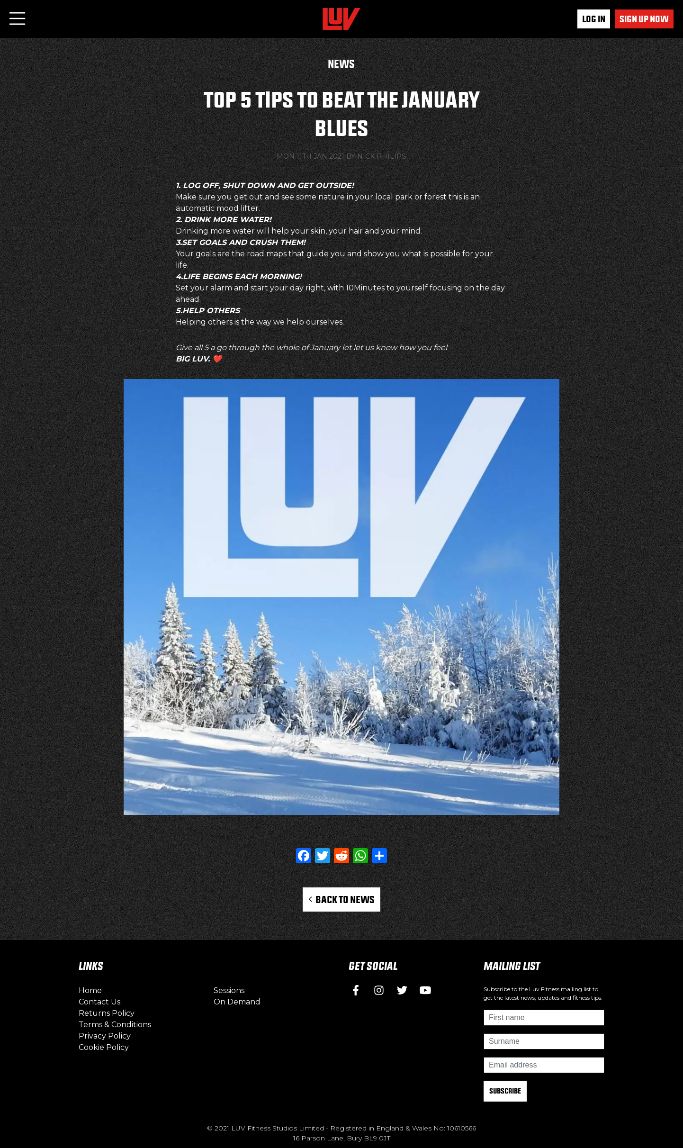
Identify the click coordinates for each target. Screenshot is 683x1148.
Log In (593, 19)
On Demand (237, 1001)
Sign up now (644, 19)
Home (90, 990)
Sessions (229, 990)
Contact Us (99, 1001)
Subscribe (505, 1090)
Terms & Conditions (115, 1024)
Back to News (341, 899)
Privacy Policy (105, 1035)
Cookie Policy (104, 1047)
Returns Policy (107, 1013)
